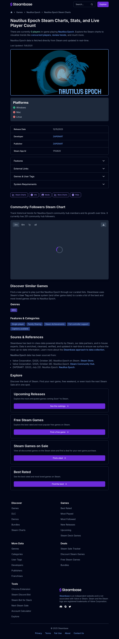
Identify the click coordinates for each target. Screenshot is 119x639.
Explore (103, 4)
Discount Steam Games (73, 554)
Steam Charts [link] (19, 195)
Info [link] (34, 195)
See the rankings (59, 406)
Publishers (16, 570)
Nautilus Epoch (33, 12)
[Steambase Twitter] (70, 607)
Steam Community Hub (82, 364)
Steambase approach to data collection (84, 349)
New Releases (68, 524)
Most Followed (68, 519)
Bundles (15, 524)
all (35, 224)
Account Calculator (21, 611)
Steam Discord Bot (21, 594)
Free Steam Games (70, 559)
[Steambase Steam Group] (65, 607)
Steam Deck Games (71, 535)
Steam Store (87, 360)
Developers (17, 565)
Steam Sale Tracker (71, 548)
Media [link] (46, 195)
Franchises (17, 576)
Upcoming (66, 530)
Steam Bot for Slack (21, 600)
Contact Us (79, 633)
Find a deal (59, 458)
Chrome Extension (20, 589)
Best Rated (66, 508)
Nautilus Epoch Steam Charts (57, 12)
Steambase (64, 596)
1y (30, 224)
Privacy (38, 633)
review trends (59, 35)
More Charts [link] (60, 195)
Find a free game (59, 432)
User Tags (16, 559)
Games (19, 12)
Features (59, 160)
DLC (13, 513)
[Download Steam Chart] (103, 224)
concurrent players (41, 35)
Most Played (67, 513)
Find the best (59, 484)
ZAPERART (58, 136)
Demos (15, 519)
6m (23, 224)
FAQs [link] (75, 195)
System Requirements (59, 184)
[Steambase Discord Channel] (60, 607)
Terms (48, 633)
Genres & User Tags (59, 176)
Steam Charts (18, 530)
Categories (17, 554)
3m (16, 224)
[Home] (11, 12)
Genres (15, 548)
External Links (59, 168)
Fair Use (58, 633)
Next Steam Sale (20, 605)
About (67, 633)
